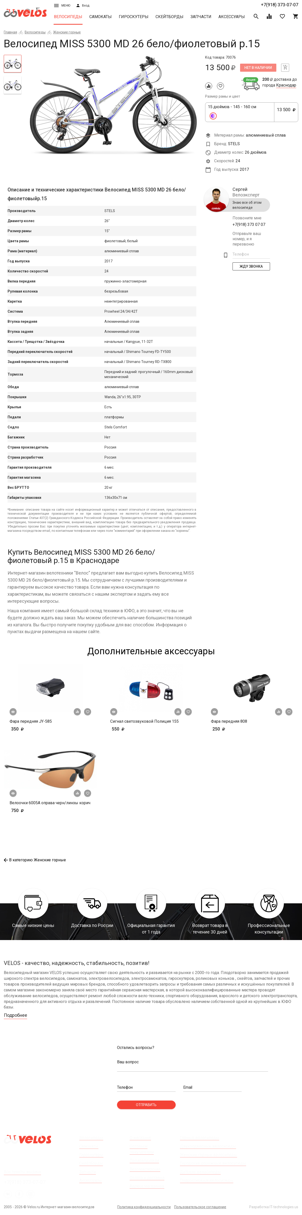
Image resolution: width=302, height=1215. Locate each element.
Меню (62, 5)
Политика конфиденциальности (144, 1207)
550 (126, 729)
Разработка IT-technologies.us (273, 1207)
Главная (10, 32)
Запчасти (201, 16)
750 (32, 810)
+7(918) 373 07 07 (249, 224)
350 (32, 729)
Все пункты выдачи (22, 1171)
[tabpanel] (113, 104)
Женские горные (67, 32)
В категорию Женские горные (35, 860)
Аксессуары (231, 16)
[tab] (12, 63)
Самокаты (100, 16)
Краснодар (286, 85)
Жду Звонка (251, 266)
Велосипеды (68, 16)
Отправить (146, 1105)
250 (233, 729)
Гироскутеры (133, 16)
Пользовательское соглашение (200, 1207)
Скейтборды (169, 16)
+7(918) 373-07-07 (279, 4)
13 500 (286, 112)
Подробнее (15, 1015)
